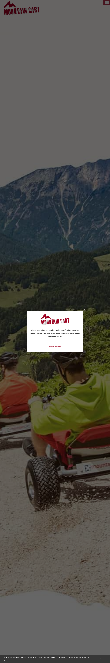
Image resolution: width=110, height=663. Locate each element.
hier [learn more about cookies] (4, 660)
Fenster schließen (55, 347)
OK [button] (100, 659)
